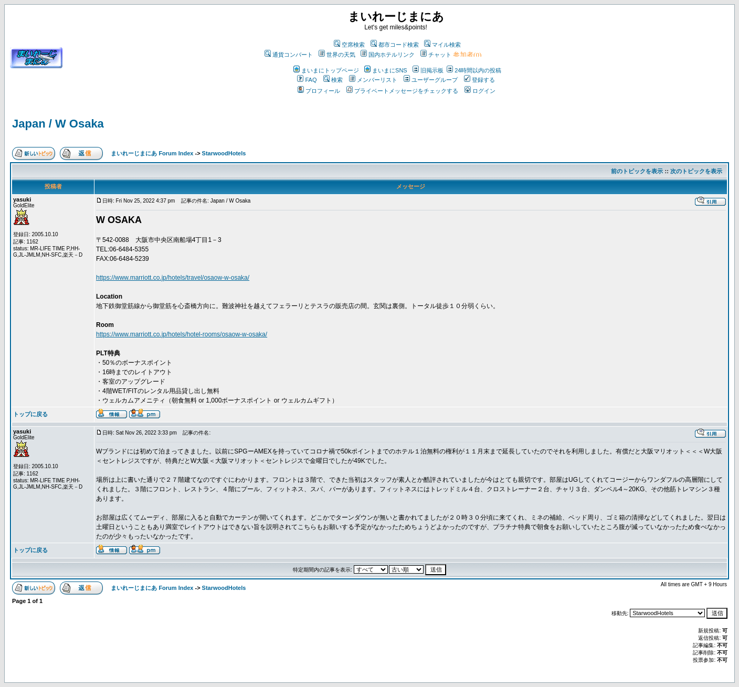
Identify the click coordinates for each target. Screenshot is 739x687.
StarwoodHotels (224, 153)
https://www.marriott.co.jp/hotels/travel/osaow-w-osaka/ (172, 277)
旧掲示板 (428, 70)
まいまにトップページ (326, 70)
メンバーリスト (373, 80)
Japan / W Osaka (58, 123)
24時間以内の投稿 (474, 70)
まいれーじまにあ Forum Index (152, 153)
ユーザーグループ (431, 80)
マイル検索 (442, 44)
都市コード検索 (395, 44)
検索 (333, 80)
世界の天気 (337, 54)
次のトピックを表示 (696, 171)
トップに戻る (30, 414)
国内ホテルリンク (388, 54)
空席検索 (349, 44)
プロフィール (319, 91)
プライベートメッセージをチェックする (402, 91)
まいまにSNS (385, 70)
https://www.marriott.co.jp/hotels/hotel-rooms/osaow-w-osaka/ (181, 334)
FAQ (306, 80)
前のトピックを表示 (637, 171)
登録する (479, 80)
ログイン (479, 91)
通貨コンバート (289, 54)
